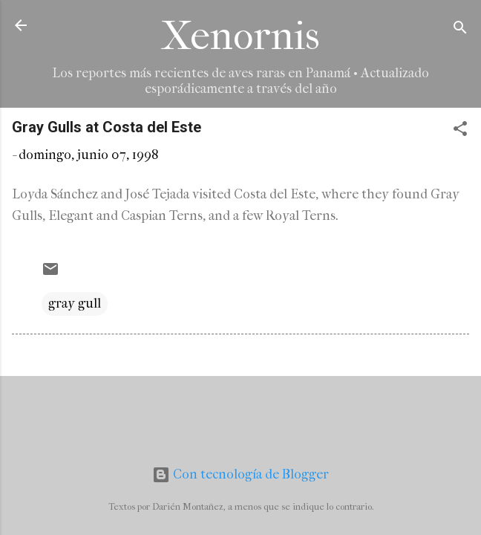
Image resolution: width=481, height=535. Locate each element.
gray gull (74, 303)
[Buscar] (460, 30)
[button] (460, 131)
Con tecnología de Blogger (240, 474)
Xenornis (240, 36)
